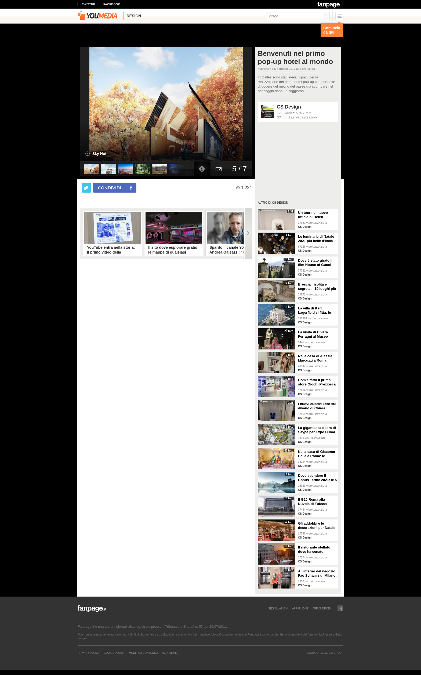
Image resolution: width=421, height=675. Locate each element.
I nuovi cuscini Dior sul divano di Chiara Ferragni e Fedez (317, 406)
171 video (284, 113)
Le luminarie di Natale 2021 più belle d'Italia (316, 238)
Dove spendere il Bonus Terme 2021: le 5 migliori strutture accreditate (317, 478)
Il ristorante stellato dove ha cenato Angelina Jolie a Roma (316, 549)
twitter (88, 4)
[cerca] (298, 16)
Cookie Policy (114, 652)
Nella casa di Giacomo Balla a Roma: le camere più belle (316, 454)
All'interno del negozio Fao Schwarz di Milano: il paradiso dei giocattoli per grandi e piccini (317, 573)
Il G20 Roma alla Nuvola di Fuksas (312, 501)
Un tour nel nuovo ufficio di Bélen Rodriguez (313, 215)
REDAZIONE (169, 652)
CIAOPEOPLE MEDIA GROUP (324, 652)
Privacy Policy (89, 652)
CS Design (289, 107)
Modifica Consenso (143, 652)
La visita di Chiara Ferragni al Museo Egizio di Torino (313, 334)
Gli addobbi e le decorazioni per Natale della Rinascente (316, 525)
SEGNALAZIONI (278, 608)
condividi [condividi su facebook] (109, 187)
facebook (111, 4)
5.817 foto (303, 113)
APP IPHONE (300, 608)
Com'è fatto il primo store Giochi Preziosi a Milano (317, 382)
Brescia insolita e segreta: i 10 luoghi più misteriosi (317, 286)
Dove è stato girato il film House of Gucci (315, 262)
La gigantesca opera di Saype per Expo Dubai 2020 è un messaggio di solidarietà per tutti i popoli (317, 430)
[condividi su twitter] (86, 188)
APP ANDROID (322, 608)
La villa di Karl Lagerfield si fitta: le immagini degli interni (316, 310)
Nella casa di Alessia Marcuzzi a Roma (315, 358)
